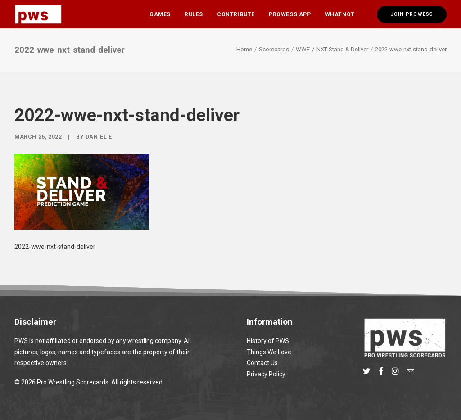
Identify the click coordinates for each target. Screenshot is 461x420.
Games (160, 14)
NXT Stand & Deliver (342, 49)
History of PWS (268, 340)
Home (244, 49)
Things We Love (269, 352)
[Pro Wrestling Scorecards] (38, 14)
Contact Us (262, 362)
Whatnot (340, 14)
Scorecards (274, 49)
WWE (303, 49)
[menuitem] (160, 14)
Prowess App (290, 14)
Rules (194, 14)
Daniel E (99, 137)
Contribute (236, 14)
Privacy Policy (266, 374)
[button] (367, 372)
